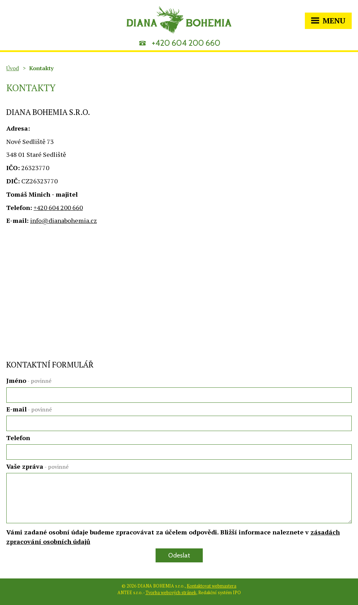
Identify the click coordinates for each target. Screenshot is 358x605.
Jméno (28, 380)
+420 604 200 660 (186, 43)
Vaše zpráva (37, 466)
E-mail (29, 409)
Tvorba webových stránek (170, 593)
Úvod (12, 68)
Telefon (18, 437)
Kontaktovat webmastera (211, 586)
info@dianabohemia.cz (63, 220)
